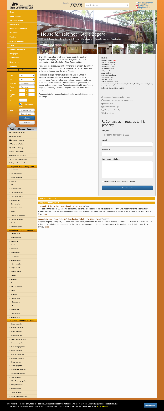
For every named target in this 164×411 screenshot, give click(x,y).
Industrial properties (17, 219)
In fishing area (15, 298)
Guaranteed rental (16, 208)
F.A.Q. (11, 45)
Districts (12, 37)
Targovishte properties (18, 373)
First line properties (17, 192)
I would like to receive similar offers (118, 182)
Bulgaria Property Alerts (17, 155)
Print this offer (107, 103)
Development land (16, 177)
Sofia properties (16, 362)
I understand (150, 405)
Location (13, 83)
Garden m (12, 96)
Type (11, 75)
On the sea (14, 241)
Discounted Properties (18, 29)
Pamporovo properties (18, 347)
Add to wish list (107, 113)
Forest (13, 223)
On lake (13, 275)
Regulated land (15, 200)
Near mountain (15, 317)
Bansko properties (16, 324)
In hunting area (15, 302)
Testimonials (14, 58)
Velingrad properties (17, 385)
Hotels (13, 211)
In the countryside (16, 287)
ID (10, 100)
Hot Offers (13, 33)
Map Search (14, 24)
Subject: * (106, 131)
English (144, 3)
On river (13, 283)
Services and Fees (16, 41)
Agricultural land (16, 189)
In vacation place (16, 313)
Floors (12, 87)
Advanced (27, 122)
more (45, 214)
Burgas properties (16, 331)
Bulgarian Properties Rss (18, 163)
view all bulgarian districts (19, 396)
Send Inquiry (127, 188)
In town (13, 290)
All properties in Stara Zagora (111, 110)
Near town (14, 294)
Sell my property (15, 136)
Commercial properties (18, 215)
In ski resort (14, 249)
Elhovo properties (16, 335)
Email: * (105, 140)
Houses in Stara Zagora (82, 39)
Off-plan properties (16, 227)
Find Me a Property (16, 148)
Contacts (13, 66)
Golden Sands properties (18, 339)
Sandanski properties (17, 358)
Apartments (14, 170)
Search (27, 118)
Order (12, 110)
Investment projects (17, 196)
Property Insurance (17, 49)
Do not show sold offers (26, 105)
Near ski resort (15, 252)
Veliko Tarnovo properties (19, 381)
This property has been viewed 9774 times (115, 97)
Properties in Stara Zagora (59, 39)
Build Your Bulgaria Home (18, 159)
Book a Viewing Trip (16, 151)
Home (11, 12)
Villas (12, 185)
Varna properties (16, 377)
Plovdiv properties (16, 350)
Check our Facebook (16, 140)
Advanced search (16, 20)
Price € (12, 91)
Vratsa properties (16, 388)
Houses (13, 181)
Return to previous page (110, 107)
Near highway (15, 309)
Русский (142, 5)
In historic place (15, 306)
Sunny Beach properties (18, 369)
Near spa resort (15, 260)
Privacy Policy (102, 406)
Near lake (14, 279)
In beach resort (15, 233)
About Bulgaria (15, 16)
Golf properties (15, 204)
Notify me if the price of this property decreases (117, 100)
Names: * (106, 150)
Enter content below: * (111, 159)
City (11, 79)
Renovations (14, 62)
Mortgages (13, 54)
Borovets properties (17, 327)
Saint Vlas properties (17, 354)
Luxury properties (16, 173)
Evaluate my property (16, 132)
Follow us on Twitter (16, 144)
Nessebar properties (17, 343)
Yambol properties (16, 392)
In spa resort (15, 256)
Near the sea (15, 245)
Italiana (143, 8)
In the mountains (16, 264)
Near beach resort (16, 237)
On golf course (15, 267)
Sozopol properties (17, 365)
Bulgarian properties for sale (72, 3)
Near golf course (16, 271)
